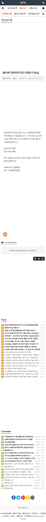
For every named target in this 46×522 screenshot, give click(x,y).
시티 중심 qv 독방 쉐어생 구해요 (13, 368)
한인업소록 (7, 14)
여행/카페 (33, 8)
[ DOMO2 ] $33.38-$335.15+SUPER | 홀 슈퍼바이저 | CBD (23, 360)
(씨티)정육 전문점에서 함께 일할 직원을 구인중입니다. (21, 376)
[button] (35, 259)
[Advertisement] (23, 48)
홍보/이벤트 (20, 14)
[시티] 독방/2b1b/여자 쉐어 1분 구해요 (16, 352)
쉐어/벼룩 (12, 8)
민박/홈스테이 (34, 14)
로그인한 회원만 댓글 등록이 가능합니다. (23, 250)
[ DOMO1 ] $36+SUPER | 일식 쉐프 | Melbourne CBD (21, 357)
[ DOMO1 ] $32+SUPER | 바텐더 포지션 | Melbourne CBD (23, 355)
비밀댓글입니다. (7, 466)
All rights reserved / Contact (23, 516)
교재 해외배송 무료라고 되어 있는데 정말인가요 (19, 469)
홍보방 (23, 8)
